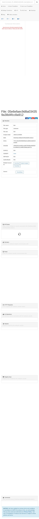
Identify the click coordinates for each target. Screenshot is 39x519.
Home (3, 6)
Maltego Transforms (6, 10)
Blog (3, 14)
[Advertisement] (12, 42)
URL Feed (23, 10)
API (16, 10)
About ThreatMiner (13, 6)
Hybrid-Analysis (24, 163)
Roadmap (32, 10)
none (14, 153)
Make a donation (12, 14)
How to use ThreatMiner (26, 6)
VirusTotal (16, 163)
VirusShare (17, 166)
